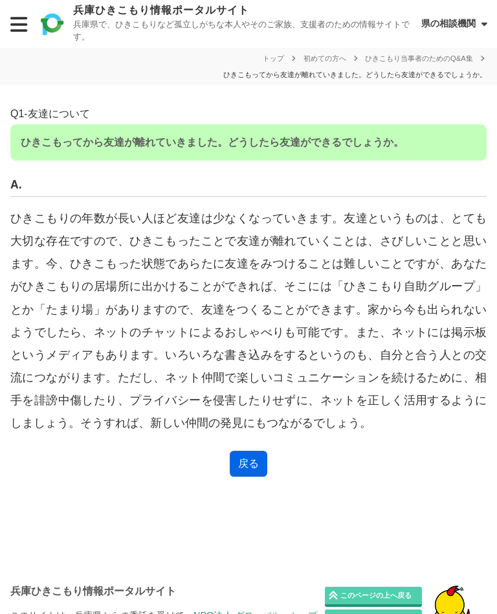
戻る (248, 463)
